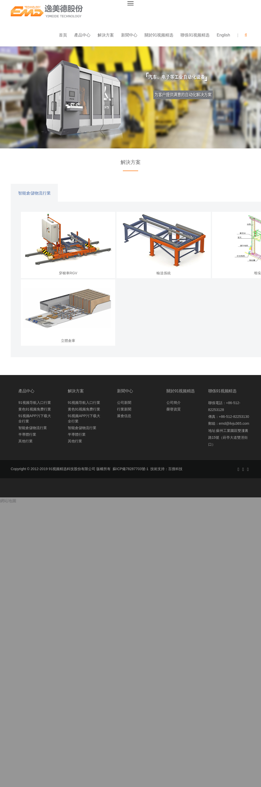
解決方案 (106, 35)
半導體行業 (27, 435)
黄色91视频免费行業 (34, 410)
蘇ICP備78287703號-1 (130, 469)
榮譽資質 (173, 410)
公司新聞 (124, 403)
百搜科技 (175, 469)
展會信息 (124, 416)
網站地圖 (8, 501)
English (223, 35)
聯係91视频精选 (195, 35)
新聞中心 (129, 35)
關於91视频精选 (159, 35)
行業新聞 (124, 410)
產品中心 (82, 35)
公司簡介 (173, 403)
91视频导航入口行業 (34, 403)
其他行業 (25, 442)
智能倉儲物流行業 (34, 193)
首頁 (63, 35)
